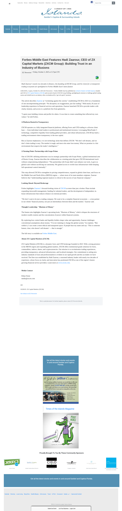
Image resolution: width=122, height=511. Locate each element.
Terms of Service (68, 504)
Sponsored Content (76, 494)
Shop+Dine (33, 29)
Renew (26, 3)
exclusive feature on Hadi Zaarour (85, 91)
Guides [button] (85, 29)
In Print (68, 29)
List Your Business (64, 508)
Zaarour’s (37, 188)
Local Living (24, 29)
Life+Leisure (54, 29)
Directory (15, 29)
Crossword (76, 29)
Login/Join (72, 508)
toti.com (67, 3)
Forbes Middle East (49, 233)
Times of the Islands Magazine (60, 409)
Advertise (48, 3)
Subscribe (20, 3)
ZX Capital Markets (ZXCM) (36, 93)
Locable (62, 504)
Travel (61, 29)
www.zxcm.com (64, 263)
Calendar (7, 29)
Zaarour (39, 101)
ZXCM (63, 188)
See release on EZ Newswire (28, 293)
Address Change (33, 3)
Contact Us (60, 3)
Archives (54, 3)
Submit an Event (52, 508)
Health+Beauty (43, 29)
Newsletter (41, 3)
